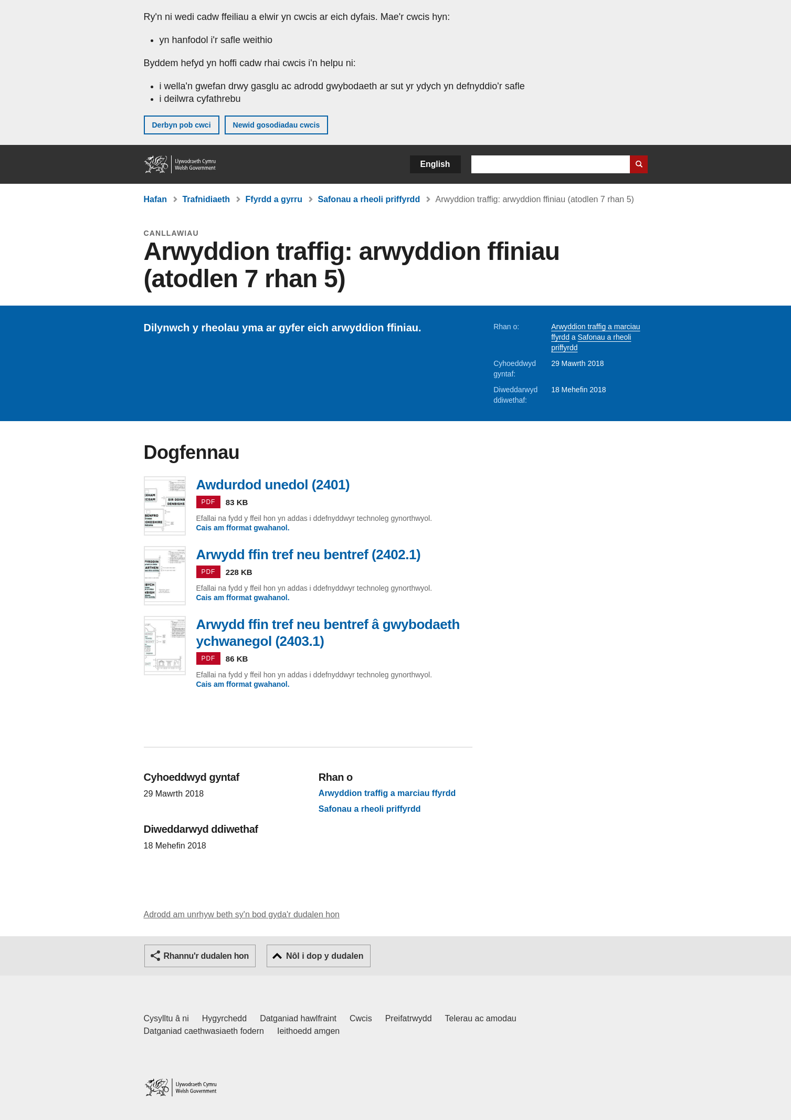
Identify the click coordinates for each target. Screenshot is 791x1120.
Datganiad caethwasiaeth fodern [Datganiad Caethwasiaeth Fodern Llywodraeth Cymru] (204, 1031)
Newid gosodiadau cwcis (276, 125)
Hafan (155, 199)
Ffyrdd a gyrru (274, 199)
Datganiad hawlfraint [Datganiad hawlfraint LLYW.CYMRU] (298, 1018)
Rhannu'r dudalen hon (206, 955)
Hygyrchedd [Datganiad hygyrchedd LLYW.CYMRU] (224, 1018)
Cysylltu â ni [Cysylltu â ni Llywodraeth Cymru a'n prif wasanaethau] (166, 1018)
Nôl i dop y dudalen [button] (325, 955)
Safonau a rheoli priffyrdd (369, 199)
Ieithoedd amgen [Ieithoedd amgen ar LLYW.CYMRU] (308, 1031)
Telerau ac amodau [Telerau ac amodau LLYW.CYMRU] (480, 1018)
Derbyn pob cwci (181, 125)
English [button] (435, 164)
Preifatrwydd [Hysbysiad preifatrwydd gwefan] (408, 1018)
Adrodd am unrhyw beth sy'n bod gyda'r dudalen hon (242, 914)
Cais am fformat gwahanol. (243, 528)
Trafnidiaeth (206, 199)
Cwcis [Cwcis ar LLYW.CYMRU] (361, 1018)
